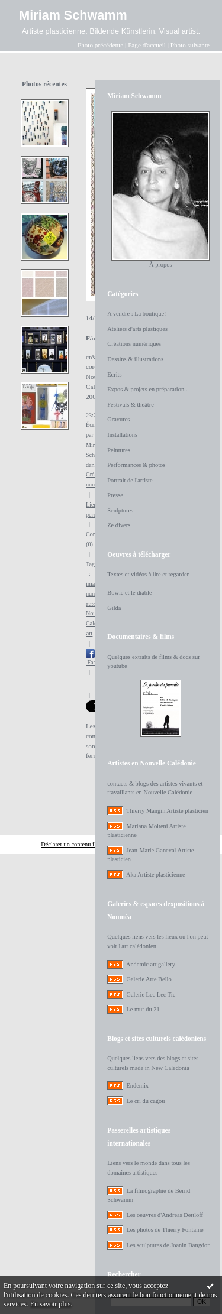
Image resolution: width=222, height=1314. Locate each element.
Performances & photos (136, 465)
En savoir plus (50, 1304)
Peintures (118, 450)
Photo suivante (190, 44)
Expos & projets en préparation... (148, 389)
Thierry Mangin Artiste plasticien (167, 810)
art (89, 633)
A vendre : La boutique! (136, 313)
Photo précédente (100, 44)
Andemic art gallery (150, 964)
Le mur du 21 (142, 1009)
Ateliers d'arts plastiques (137, 329)
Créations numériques (134, 343)
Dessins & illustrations (135, 359)
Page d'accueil (147, 44)
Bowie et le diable (129, 592)
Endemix (137, 1085)
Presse (115, 495)
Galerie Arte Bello (148, 979)
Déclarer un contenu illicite (74, 844)
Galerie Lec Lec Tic (150, 994)
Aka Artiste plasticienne (155, 874)
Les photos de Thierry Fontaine (164, 1230)
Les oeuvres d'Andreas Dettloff (164, 1215)
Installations (122, 434)
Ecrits (114, 374)
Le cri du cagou (145, 1101)
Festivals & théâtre (130, 404)
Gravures (118, 419)
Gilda (114, 608)
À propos (160, 264)
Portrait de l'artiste (129, 480)
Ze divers (118, 525)
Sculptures (120, 510)
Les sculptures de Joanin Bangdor (167, 1245)
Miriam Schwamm (73, 15)
